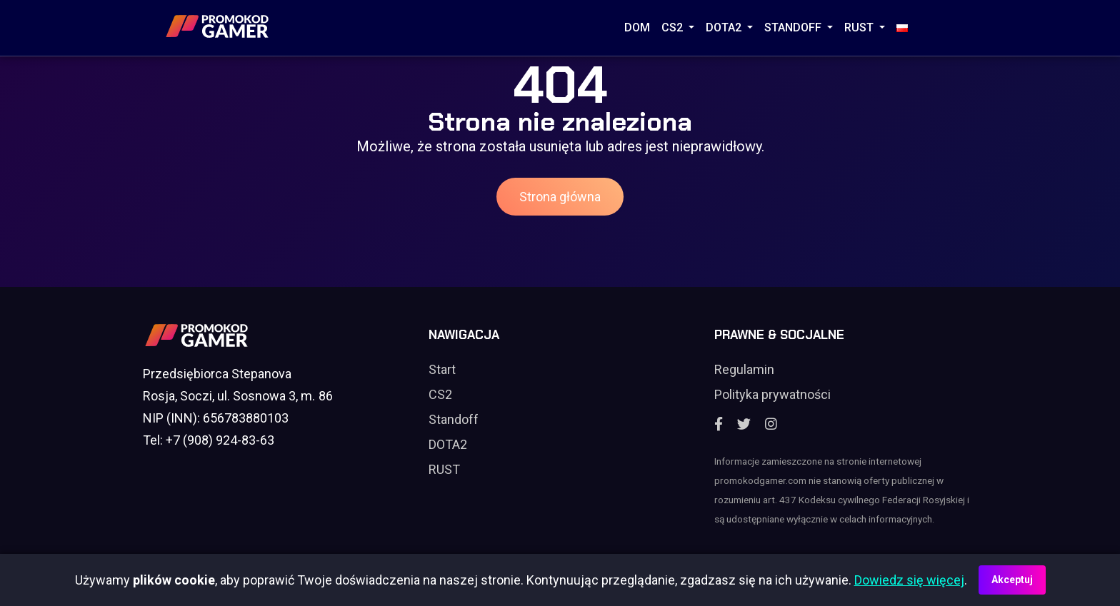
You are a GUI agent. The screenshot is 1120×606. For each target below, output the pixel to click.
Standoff (454, 419)
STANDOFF (794, 27)
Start (442, 369)
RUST (860, 27)
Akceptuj (1012, 579)
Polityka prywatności (772, 394)
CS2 (673, 27)
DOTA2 (725, 27)
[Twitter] (744, 424)
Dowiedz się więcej (909, 579)
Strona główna (560, 196)
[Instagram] (771, 424)
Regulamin (744, 369)
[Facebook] (718, 424)
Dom (637, 27)
